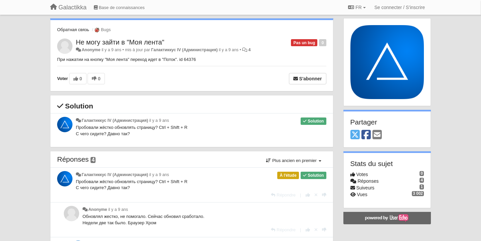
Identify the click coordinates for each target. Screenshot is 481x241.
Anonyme (91, 50)
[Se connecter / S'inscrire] (400, 7)
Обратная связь (73, 29)
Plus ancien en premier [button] (293, 160)
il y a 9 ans (159, 120)
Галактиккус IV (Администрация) (184, 50)
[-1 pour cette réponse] (324, 194)
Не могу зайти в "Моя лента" (120, 42)
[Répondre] (283, 194)
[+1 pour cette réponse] (308, 194)
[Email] (377, 135)
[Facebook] (366, 135)
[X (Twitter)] (355, 135)
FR (356, 7)
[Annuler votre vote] (316, 194)
